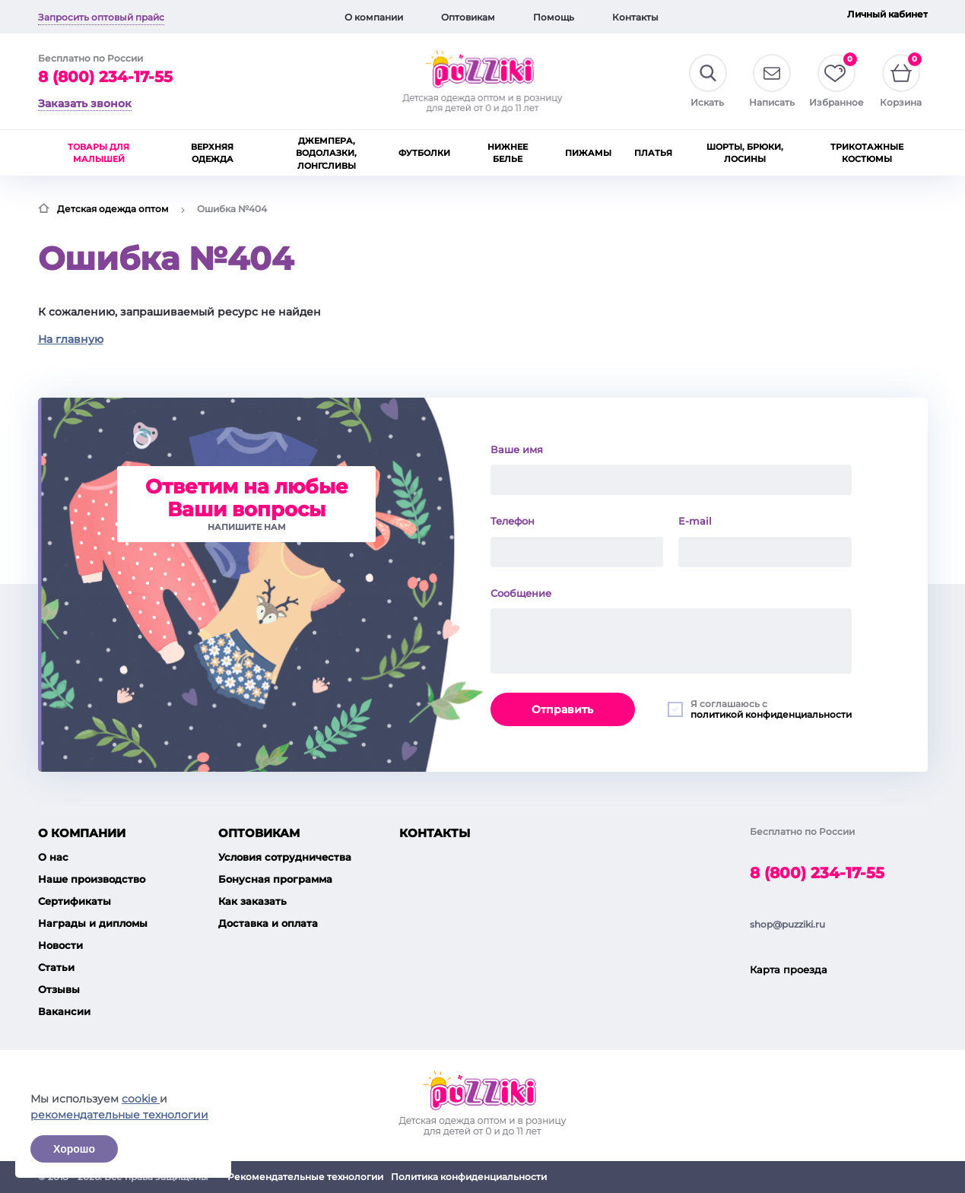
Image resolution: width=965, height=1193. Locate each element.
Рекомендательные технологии (305, 1176)
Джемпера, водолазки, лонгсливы (326, 153)
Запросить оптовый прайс (101, 17)
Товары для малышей (98, 153)
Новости (60, 945)
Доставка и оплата (268, 923)
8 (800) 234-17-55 (105, 77)
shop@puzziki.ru (787, 924)
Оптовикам (468, 17)
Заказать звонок (85, 103)
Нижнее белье (507, 153)
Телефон (512, 521)
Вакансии (64, 1011)
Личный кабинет (887, 14)
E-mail (695, 521)
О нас (53, 857)
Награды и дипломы (93, 923)
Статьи (56, 967)
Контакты (635, 17)
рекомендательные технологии (119, 1115)
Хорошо (74, 1149)
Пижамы (588, 153)
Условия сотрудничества (284, 857)
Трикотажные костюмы (866, 153)
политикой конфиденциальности (771, 714)
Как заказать (252, 901)
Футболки (424, 153)
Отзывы (59, 989)
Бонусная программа (275, 879)
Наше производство (91, 879)
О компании (373, 17)
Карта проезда (788, 969)
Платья (653, 153)
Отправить (562, 709)
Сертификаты (74, 901)
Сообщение (520, 593)
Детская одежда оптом (113, 208)
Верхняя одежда (212, 153)
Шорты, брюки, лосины (744, 153)
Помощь (553, 17)
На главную (70, 339)
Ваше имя (516, 449)
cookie (141, 1099)
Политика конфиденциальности (469, 1176)
